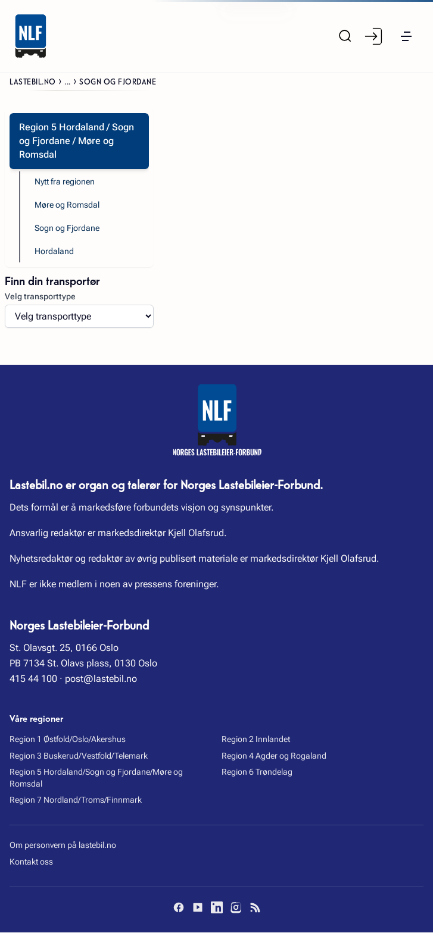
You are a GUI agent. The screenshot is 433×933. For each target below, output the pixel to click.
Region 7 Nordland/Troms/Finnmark (76, 800)
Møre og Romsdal (67, 204)
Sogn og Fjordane (67, 228)
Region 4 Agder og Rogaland (274, 756)
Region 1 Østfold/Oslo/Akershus (68, 739)
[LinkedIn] (217, 908)
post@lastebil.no (101, 679)
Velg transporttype (40, 296)
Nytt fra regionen (65, 181)
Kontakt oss (31, 862)
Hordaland (54, 251)
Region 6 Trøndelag (257, 772)
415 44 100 (33, 679)
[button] (406, 36)
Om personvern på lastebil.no (63, 845)
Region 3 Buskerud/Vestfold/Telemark (79, 756)
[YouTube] (198, 908)
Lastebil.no (33, 81)
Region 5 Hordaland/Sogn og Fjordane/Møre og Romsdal (96, 778)
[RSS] (255, 908)
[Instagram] (236, 908)
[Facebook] (179, 908)
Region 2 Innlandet (256, 739)
